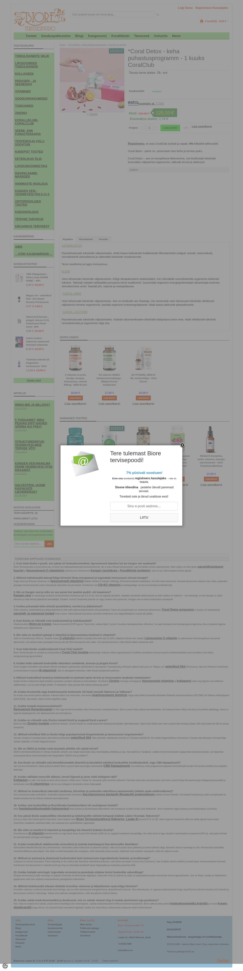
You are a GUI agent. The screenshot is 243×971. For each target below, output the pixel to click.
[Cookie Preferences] (5, 966)
